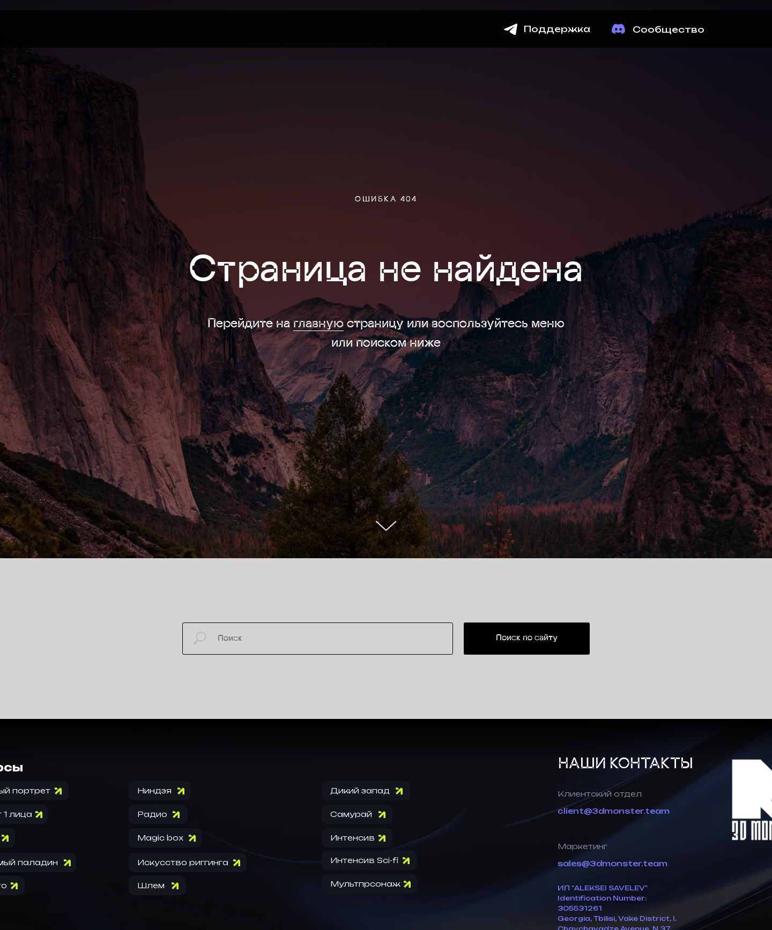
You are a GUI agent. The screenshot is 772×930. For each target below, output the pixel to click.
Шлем (151, 885)
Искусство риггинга (182, 862)
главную (318, 324)
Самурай (351, 814)
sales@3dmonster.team (612, 863)
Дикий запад (360, 790)
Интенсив (352, 837)
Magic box (160, 837)
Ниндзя (154, 790)
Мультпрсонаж (365, 883)
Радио (152, 814)
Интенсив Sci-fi (364, 860)
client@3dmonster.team (614, 810)
